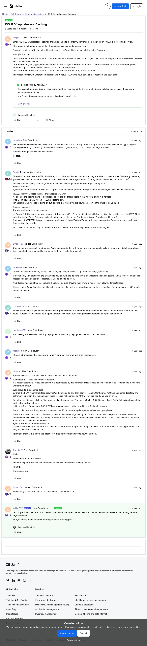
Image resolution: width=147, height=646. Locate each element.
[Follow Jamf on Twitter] (7, 580)
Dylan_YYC (18, 244)
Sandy (16, 172)
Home (5, 14)
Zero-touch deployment (46, 600)
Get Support (16, 14)
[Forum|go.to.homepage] (17, 6)
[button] (5, 7)
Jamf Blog (11, 609)
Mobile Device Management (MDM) (52, 604)
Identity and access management (90, 600)
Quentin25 (18, 450)
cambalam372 (19, 330)
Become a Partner (14, 618)
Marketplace (12, 614)
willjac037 (18, 37)
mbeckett (17, 140)
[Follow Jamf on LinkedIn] (13, 580)
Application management (47, 609)
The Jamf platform (44, 595)
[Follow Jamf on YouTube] (19, 580)
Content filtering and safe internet (91, 614)
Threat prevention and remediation (91, 609)
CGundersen (19, 306)
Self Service (80, 595)
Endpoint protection (84, 604)
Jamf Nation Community (17, 604)
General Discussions (34, 14)
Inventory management (46, 614)
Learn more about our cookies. (126, 627)
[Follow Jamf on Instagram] (24, 580)
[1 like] (24, 114)
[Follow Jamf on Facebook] (30, 580)
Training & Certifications (17, 600)
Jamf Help (11, 595)
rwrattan (17, 371)
